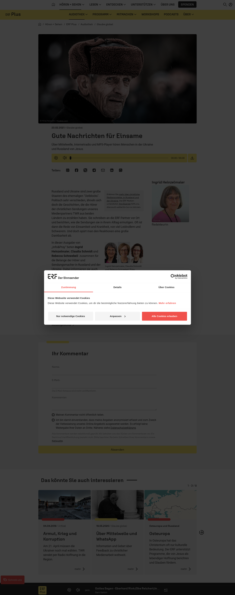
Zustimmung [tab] (68, 287)
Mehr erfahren (167, 303)
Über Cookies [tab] (166, 287)
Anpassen (117, 316)
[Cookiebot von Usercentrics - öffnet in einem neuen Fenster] (173, 276)
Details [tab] (117, 287)
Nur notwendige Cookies (70, 316)
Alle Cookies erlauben (164, 316)
